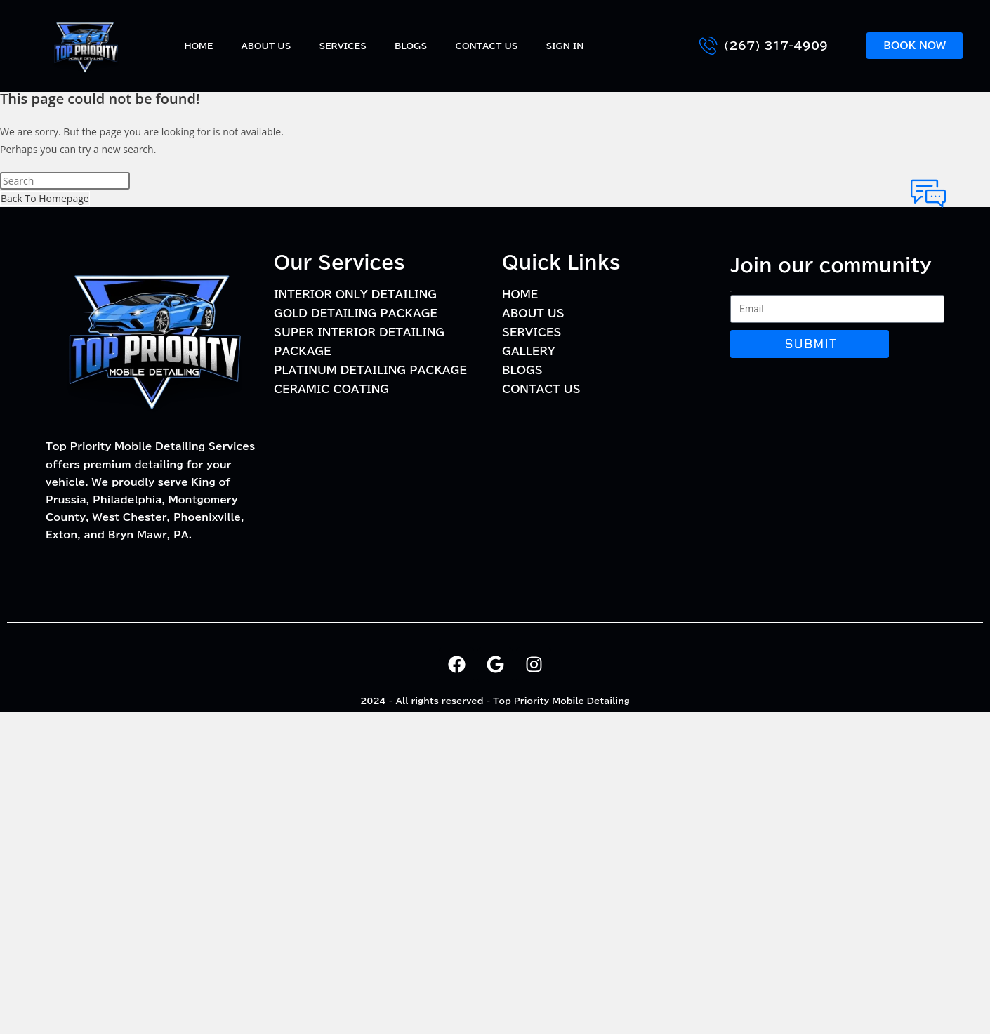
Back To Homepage (45, 198)
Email (731, 291)
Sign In (565, 45)
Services (343, 45)
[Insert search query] (65, 181)
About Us (266, 45)
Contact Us (486, 45)
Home (198, 45)
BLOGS (411, 45)
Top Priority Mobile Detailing (561, 700)
